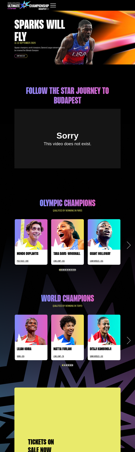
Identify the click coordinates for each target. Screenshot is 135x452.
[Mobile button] (53, 5)
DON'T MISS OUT (21, 56)
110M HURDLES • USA (96, 261)
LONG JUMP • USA (59, 261)
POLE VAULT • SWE (22, 261)
